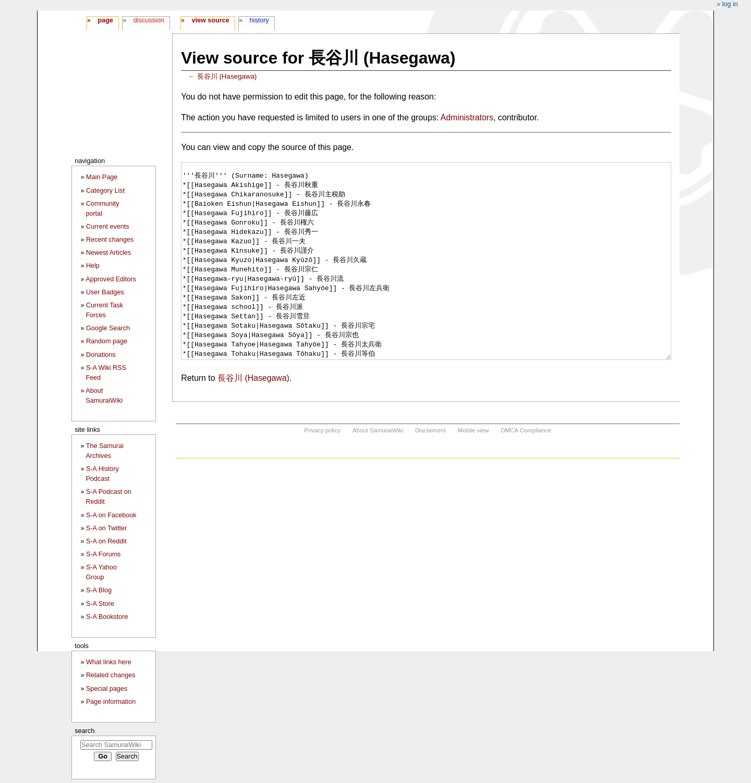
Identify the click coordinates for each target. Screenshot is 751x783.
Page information (111, 701)
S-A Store (100, 603)
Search (84, 731)
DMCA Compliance (526, 469)
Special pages (106, 688)
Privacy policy (322, 469)
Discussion (149, 20)
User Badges (105, 292)
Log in (730, 4)
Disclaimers (430, 469)
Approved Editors (111, 279)
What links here (108, 662)
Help (93, 265)
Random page (106, 341)
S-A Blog (99, 590)
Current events (107, 226)
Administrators (467, 117)
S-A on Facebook (111, 515)
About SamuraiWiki (378, 469)
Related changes (111, 675)
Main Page (101, 177)
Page (105, 20)
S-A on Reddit (106, 541)
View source (210, 20)
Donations (101, 354)
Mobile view (473, 469)
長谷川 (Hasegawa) (227, 76)
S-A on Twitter (106, 528)
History (259, 20)
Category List (105, 190)
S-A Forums (103, 554)
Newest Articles (108, 252)
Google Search (108, 328)
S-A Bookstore (107, 616)
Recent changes (110, 239)
